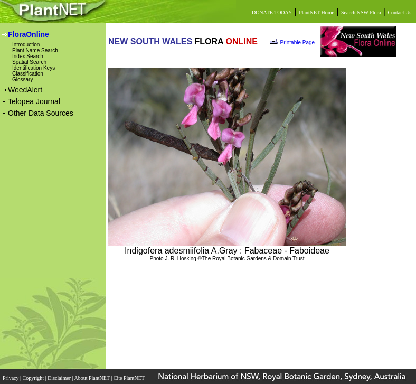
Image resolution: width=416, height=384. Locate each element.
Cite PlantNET (130, 378)
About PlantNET (92, 378)
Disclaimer (60, 378)
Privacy (11, 378)
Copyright (34, 378)
